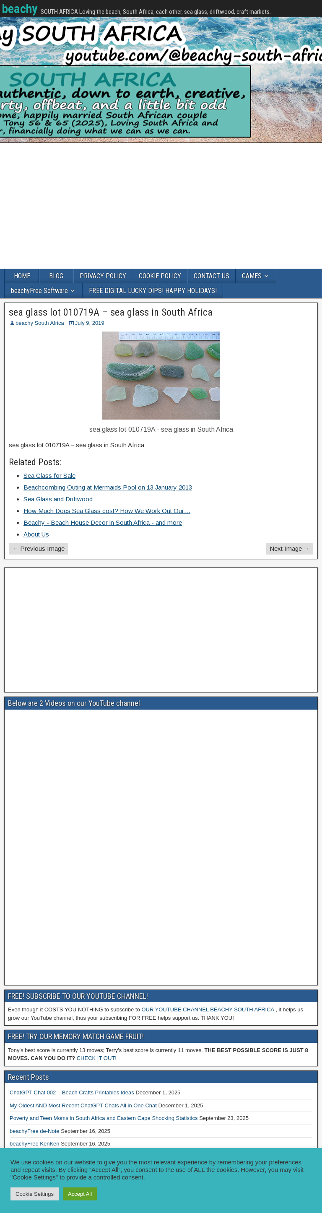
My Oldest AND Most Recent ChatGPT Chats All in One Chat (83, 1105)
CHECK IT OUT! (97, 1058)
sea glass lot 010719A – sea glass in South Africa (111, 312)
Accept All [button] (80, 1194)
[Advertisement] (161, 205)
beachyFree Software (39, 291)
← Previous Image (38, 548)
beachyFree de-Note (35, 1131)
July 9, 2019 (89, 323)
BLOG (56, 276)
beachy (19, 8)
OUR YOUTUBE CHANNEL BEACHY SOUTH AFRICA (207, 1009)
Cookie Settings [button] (35, 1194)
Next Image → (290, 548)
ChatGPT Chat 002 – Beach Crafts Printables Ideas (72, 1092)
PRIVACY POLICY (103, 276)
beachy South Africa (40, 323)
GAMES (252, 276)
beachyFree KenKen (35, 1143)
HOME (22, 276)
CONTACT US (211, 276)
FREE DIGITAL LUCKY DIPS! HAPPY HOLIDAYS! (153, 291)
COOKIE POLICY (160, 276)
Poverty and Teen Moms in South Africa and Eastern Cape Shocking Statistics (104, 1118)
